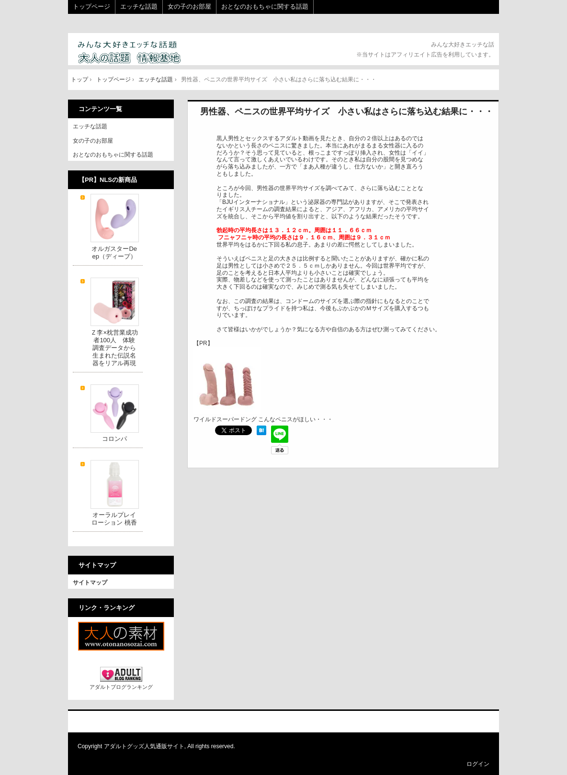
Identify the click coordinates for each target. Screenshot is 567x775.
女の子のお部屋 (189, 6)
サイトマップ (90, 582)
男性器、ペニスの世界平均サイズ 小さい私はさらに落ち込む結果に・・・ (346, 111)
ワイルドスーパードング (227, 416)
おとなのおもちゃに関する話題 (264, 6)
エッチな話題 (139, 6)
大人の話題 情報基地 (141, 53)
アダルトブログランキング (121, 687)
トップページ (91, 6)
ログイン (477, 764)
